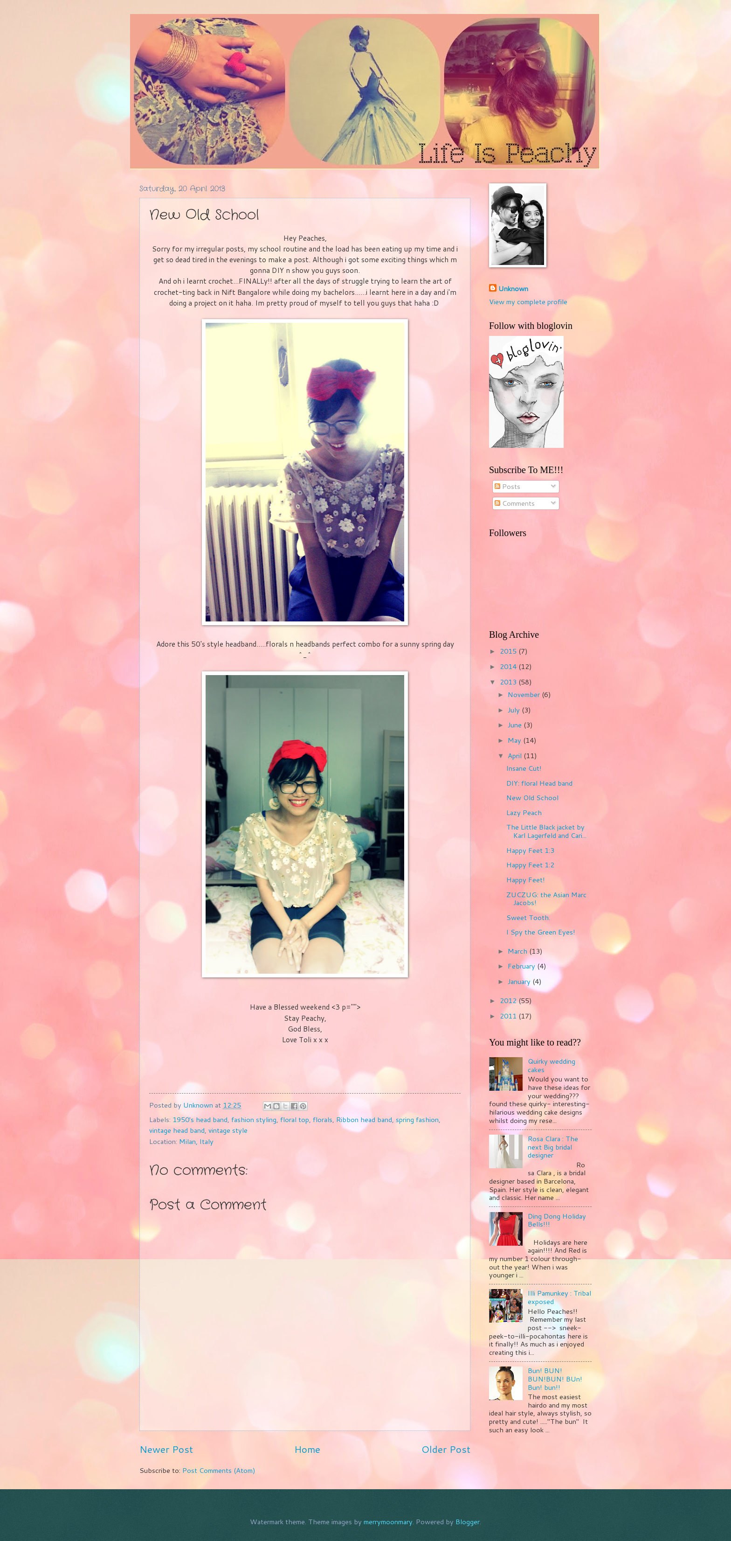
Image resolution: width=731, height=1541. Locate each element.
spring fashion (417, 1119)
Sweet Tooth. (528, 917)
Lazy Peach (524, 812)
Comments (515, 503)
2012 (509, 1000)
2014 (509, 666)
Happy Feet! (525, 880)
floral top (294, 1119)
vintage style (228, 1130)
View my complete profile (528, 302)
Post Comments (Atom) (218, 1470)
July (515, 710)
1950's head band (200, 1119)
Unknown (513, 288)
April (516, 755)
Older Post (445, 1449)
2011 (509, 1016)
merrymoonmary (388, 1522)
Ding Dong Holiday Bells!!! (557, 1220)
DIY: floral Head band (539, 783)
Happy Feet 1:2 (530, 865)
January (520, 981)
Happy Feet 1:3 (530, 850)
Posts (507, 486)
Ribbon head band (364, 1119)
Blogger (467, 1522)
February (522, 966)
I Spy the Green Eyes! (540, 932)
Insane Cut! (524, 768)
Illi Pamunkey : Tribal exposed (559, 1297)
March (518, 951)
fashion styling (253, 1119)
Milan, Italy (196, 1141)
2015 (509, 651)
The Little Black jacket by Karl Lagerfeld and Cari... (546, 831)
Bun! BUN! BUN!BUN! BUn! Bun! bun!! (555, 1379)
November (525, 694)
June (516, 725)
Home (307, 1449)
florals (322, 1119)
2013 (509, 682)
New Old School (532, 797)
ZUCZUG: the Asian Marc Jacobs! (546, 899)
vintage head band (177, 1130)
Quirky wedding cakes (551, 1065)
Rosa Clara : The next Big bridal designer (553, 1147)
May (515, 740)
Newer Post (166, 1449)
